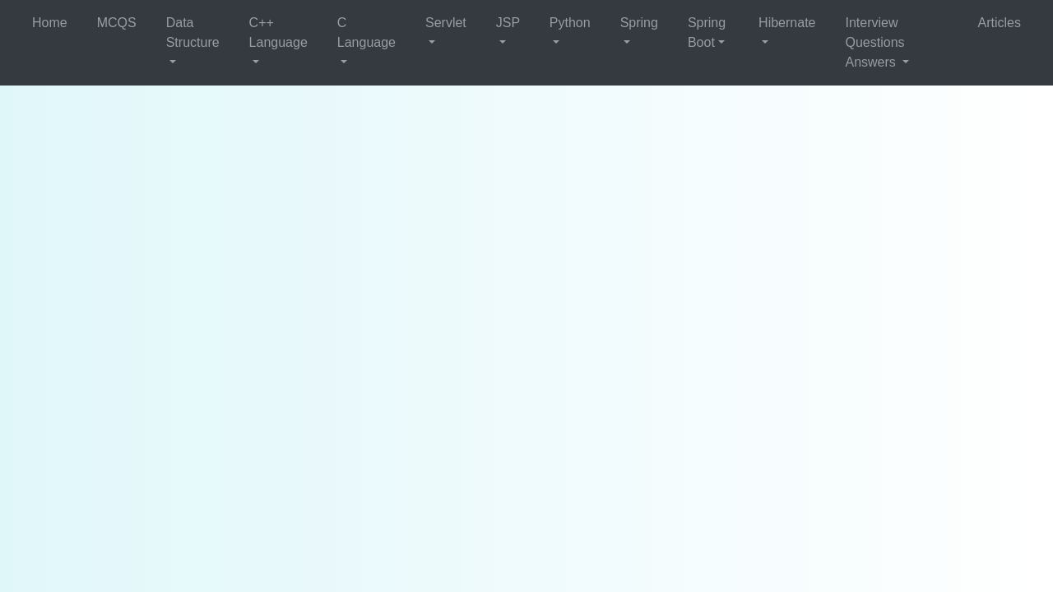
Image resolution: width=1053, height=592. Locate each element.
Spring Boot (707, 32)
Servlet (445, 23)
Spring (639, 23)
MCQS (117, 23)
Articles (999, 23)
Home (49, 23)
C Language (366, 32)
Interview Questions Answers (874, 42)
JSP (508, 23)
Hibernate (786, 23)
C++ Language (278, 32)
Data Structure (193, 32)
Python (570, 23)
